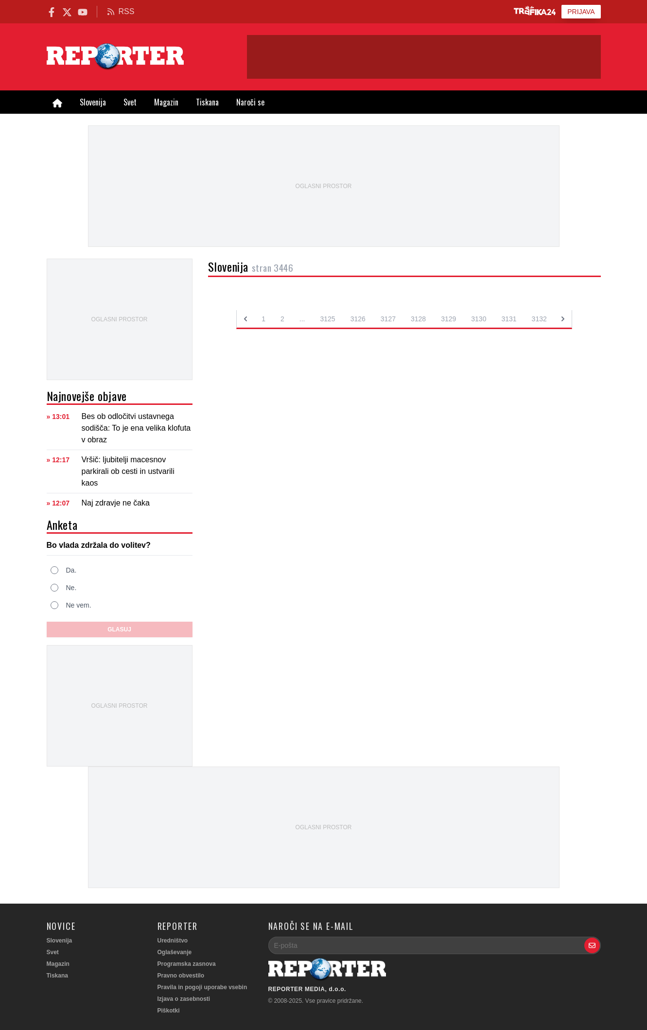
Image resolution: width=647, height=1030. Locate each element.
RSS (121, 11)
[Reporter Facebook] (51, 11)
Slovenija (93, 102)
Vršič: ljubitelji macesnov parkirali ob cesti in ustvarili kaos (128, 471)
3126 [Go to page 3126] (358, 319)
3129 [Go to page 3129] (448, 319)
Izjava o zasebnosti (183, 998)
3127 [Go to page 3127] (388, 319)
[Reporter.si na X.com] (67, 11)
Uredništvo (172, 940)
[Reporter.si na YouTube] (82, 11)
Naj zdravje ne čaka (116, 503)
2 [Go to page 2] (282, 319)
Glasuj (119, 629)
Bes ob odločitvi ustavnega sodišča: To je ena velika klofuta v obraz (136, 428)
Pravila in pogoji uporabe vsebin (202, 987)
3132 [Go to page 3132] (539, 319)
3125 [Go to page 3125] (327, 319)
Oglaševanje (174, 952)
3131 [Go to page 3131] (508, 319)
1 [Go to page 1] (263, 319)
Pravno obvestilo (181, 975)
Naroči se (250, 102)
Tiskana (207, 102)
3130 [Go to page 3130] (478, 319)
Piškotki (168, 1010)
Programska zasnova (186, 963)
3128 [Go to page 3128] (418, 319)
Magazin (166, 102)
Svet (130, 102)
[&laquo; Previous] (245, 319)
